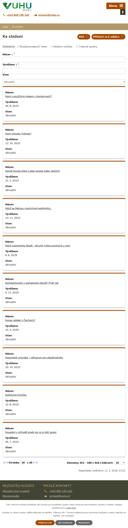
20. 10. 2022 (12, 367)
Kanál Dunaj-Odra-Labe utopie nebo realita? (32, 171)
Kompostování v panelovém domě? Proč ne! (31, 283)
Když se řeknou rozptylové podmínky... (28, 208)
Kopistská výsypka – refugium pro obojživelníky (34, 357)
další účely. (71, 508)
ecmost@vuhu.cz (59, 496)
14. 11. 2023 (12, 217)
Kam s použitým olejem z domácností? (28, 96)
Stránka (14, 462)
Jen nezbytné (65, 522)
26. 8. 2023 (12, 105)
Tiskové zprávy (88, 46)
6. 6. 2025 (11, 255)
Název (8, 54)
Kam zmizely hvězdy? (18, 133)
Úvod (5, 26)
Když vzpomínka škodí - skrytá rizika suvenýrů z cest (37, 245)
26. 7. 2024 (12, 441)
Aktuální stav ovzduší (16, 491)
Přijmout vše (45, 522)
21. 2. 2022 (12, 180)
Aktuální (10, 115)
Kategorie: (9, 46)
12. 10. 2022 (12, 143)
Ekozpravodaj (11, 496)
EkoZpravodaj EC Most (33, 46)
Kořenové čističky (16, 395)
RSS (84, 36)
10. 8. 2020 (12, 404)
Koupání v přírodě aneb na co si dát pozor (31, 432)
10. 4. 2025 (12, 329)
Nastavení (84, 522)
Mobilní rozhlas (63, 46)
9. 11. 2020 (12, 292)
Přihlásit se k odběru (108, 36)
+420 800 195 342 (60, 491)
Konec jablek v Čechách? (20, 320)
